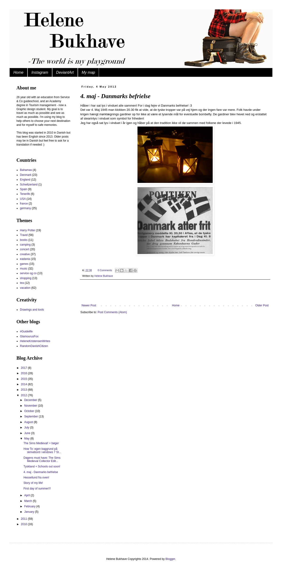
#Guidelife (26, 331)
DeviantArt (65, 72)
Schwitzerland (29, 184)
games (24, 264)
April (27, 495)
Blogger (170, 559)
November (31, 405)
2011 (24, 518)
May (27, 438)
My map (88, 72)
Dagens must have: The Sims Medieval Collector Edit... (42, 459)
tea (22, 283)
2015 (24, 379)
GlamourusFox (29, 336)
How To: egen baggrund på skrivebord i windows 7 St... (42, 450)
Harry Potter (27, 230)
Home (18, 72)
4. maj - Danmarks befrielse (41, 472)
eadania (25, 259)
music (23, 268)
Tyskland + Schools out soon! (42, 466)
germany (25, 208)
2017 (24, 368)
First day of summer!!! (37, 488)
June (27, 433)
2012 (24, 395)
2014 (24, 384)
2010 (24, 524)
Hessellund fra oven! (36, 477)
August (29, 422)
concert (24, 249)
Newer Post (89, 305)
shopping (25, 278)
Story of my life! (33, 483)
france (24, 203)
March (28, 501)
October (29, 411)
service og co (28, 273)
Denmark (25, 175)
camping (25, 244)
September (31, 416)
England (25, 179)
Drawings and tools (32, 309)
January (29, 511)
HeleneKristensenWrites (35, 341)
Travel (24, 235)
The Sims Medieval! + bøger (41, 443)
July (27, 427)
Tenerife (25, 194)
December (31, 400)
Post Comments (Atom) (112, 312)
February (30, 506)
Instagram (39, 72)
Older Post (262, 305)
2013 (24, 389)
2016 (24, 373)
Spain (23, 189)
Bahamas (26, 170)
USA (23, 198)
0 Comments (105, 270)
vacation (25, 287)
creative (25, 254)
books (23, 240)
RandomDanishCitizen (34, 346)
